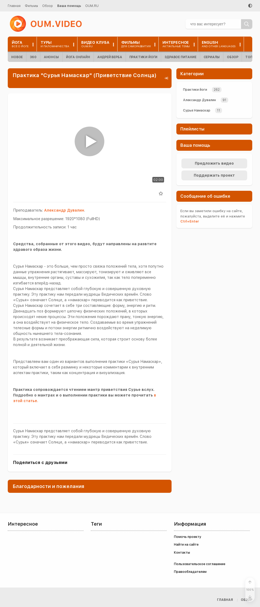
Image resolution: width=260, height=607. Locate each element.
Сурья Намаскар (196, 110)
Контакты (182, 552)
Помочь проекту (187, 537)
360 (33, 57)
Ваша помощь (69, 6)
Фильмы (31, 6)
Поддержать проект (214, 175)
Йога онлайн (78, 57)
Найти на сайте (186, 544)
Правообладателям (190, 572)
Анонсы (51, 57)
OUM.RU (92, 6)
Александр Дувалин (64, 210)
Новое (17, 57)
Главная (14, 6)
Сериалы (212, 57)
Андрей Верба (109, 57)
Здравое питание (180, 57)
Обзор (47, 6)
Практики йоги (143, 57)
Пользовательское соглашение (199, 564)
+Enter (189, 221)
